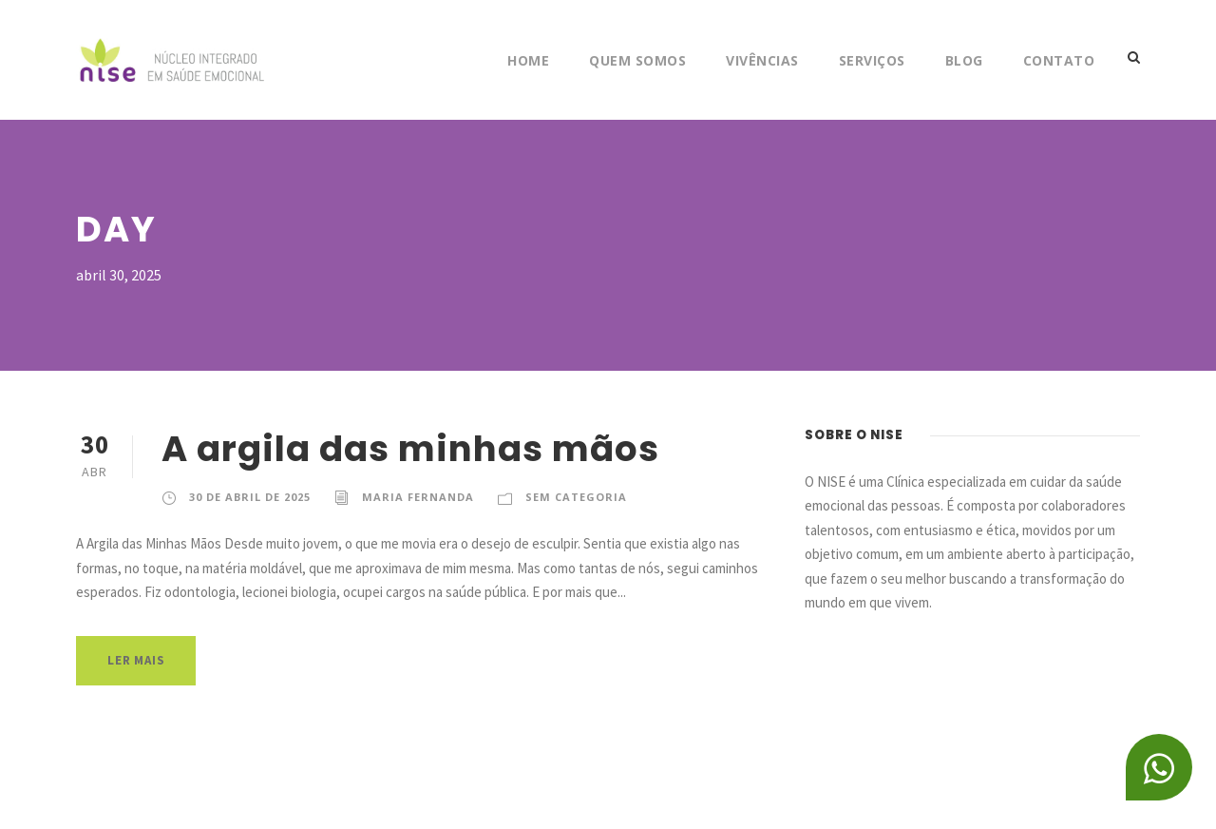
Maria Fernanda (418, 497)
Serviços (872, 60)
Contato (1059, 60)
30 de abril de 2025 (250, 497)
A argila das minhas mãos (410, 448)
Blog (964, 60)
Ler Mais (135, 660)
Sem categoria (576, 497)
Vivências (762, 60)
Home (528, 60)
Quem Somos (637, 60)
